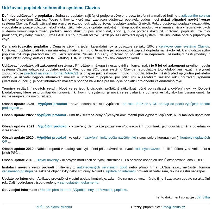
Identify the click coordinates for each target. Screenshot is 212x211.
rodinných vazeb (147, 149)
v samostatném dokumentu (77, 182)
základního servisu (196, 15)
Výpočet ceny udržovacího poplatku (100, 190)
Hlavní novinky (47, 160)
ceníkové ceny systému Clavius (184, 46)
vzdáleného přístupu (17, 171)
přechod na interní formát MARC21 (51, 73)
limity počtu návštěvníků (118, 137)
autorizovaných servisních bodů (102, 167)
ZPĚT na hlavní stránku (54, 207)
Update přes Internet (55, 190)
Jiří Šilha (203, 197)
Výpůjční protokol (52, 104)
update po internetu (121, 171)
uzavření (91, 137)
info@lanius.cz (174, 207)
